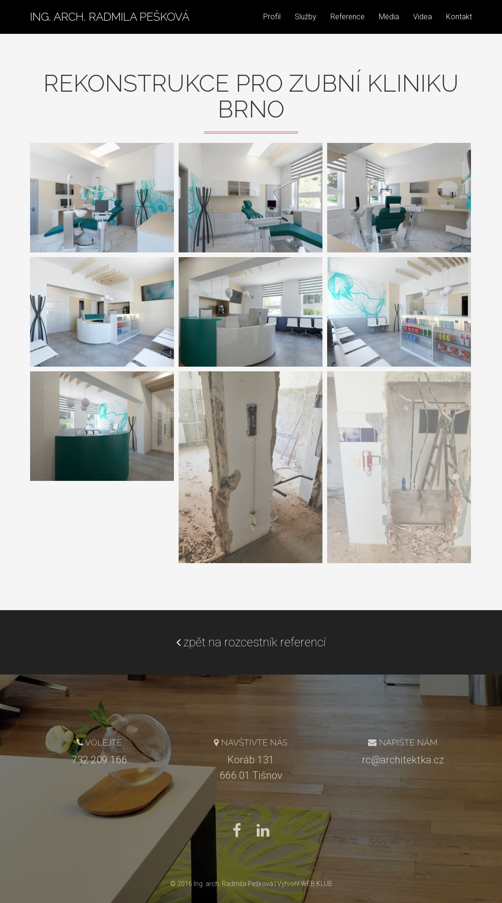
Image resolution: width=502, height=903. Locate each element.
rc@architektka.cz (403, 760)
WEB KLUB (316, 883)
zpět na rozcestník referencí (251, 642)
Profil (272, 25)
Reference (347, 25)
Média (389, 25)
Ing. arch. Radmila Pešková (109, 25)
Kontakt (459, 25)
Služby (305, 25)
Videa (422, 25)
